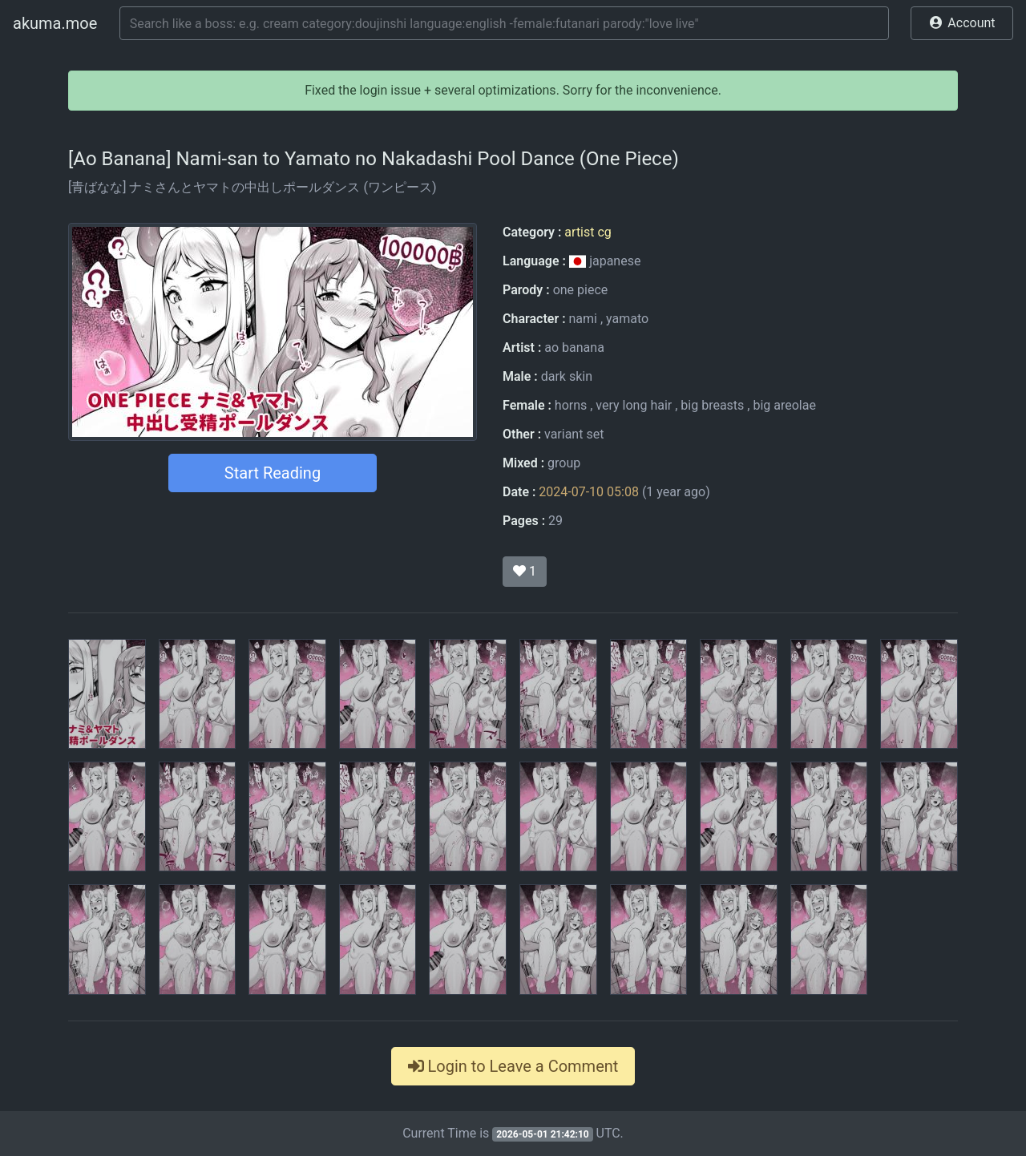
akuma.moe (55, 23)
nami (582, 318)
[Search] (504, 23)
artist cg (587, 232)
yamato (627, 318)
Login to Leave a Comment (513, 1066)
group (563, 463)
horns (571, 405)
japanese (605, 261)
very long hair (634, 405)
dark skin (566, 376)
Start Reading (272, 473)
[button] (962, 23)
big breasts (712, 405)
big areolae (784, 405)
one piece (580, 289)
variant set (574, 434)
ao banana (574, 347)
